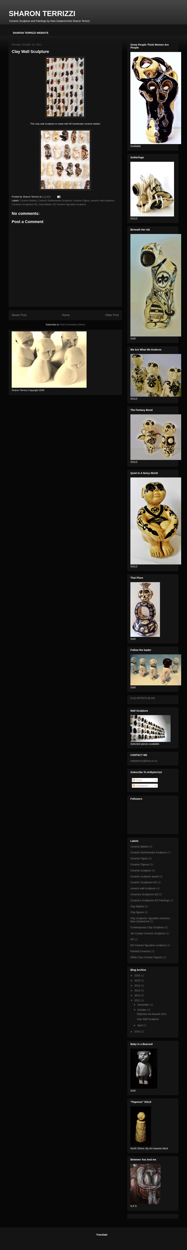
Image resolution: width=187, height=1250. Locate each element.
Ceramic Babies (28, 200)
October (142, 1009)
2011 (137, 1000)
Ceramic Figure (81, 200)
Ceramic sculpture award (144, 876)
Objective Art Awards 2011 (152, 1014)
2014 (137, 985)
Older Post (112, 315)
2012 (137, 995)
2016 (137, 975)
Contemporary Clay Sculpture (147, 927)
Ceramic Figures (139, 864)
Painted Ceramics (140, 951)
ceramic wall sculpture (102, 200)
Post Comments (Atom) (72, 324)
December (143, 1004)
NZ (132, 939)
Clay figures (137, 912)
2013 (137, 990)
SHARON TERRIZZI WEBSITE (30, 32)
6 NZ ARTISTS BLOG (142, 698)
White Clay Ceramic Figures (146, 957)
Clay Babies (45, 204)
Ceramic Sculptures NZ (143, 882)
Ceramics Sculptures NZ (24, 204)
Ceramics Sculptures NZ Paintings (149, 900)
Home (66, 315)
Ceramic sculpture (140, 870)
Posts (137, 780)
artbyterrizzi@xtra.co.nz (143, 760)
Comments (140, 785)
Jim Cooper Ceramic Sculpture (147, 933)
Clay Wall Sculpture (148, 1019)
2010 (137, 1031)
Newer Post (19, 315)
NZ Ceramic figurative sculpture (69, 204)
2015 (137, 980)
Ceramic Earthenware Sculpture (55, 200)
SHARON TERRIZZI (42, 13)
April (140, 1025)
